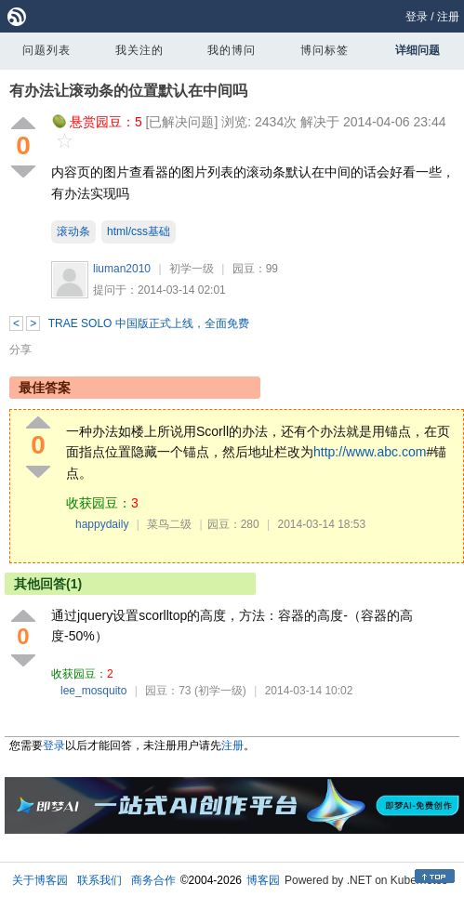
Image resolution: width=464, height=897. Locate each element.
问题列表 (46, 50)
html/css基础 (138, 231)
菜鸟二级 (169, 524)
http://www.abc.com (369, 451)
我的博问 (231, 50)
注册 (448, 16)
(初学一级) (220, 690)
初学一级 (191, 268)
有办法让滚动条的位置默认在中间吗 (128, 91)
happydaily (101, 524)
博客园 (263, 880)
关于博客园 (40, 880)
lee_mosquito (93, 690)
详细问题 (417, 50)
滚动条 (73, 231)
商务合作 (153, 880)
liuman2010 (122, 268)
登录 (416, 16)
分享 (20, 349)
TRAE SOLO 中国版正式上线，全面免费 (148, 323)
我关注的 (139, 50)
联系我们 (99, 880)
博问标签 (324, 50)
